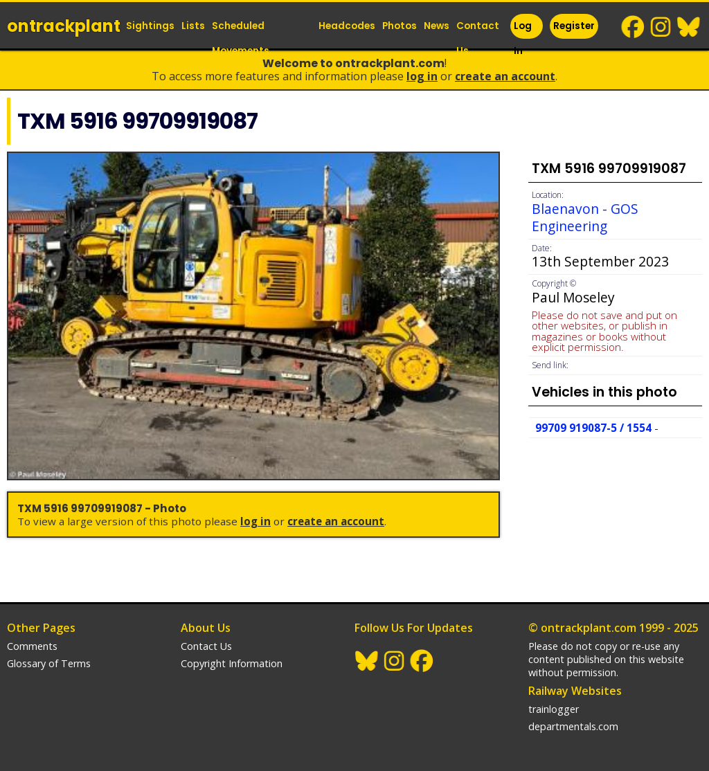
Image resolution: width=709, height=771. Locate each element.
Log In (523, 38)
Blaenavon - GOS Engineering (585, 217)
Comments (32, 646)
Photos (399, 26)
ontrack (63, 26)
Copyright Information (231, 663)
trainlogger (553, 709)
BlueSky (688, 27)
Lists (193, 26)
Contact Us (477, 38)
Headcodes (346, 26)
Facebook (633, 27)
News (436, 26)
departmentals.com (573, 726)
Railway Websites (575, 690)
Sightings (150, 26)
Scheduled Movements (240, 38)
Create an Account (505, 76)
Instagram (661, 27)
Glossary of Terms (49, 663)
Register (574, 26)
